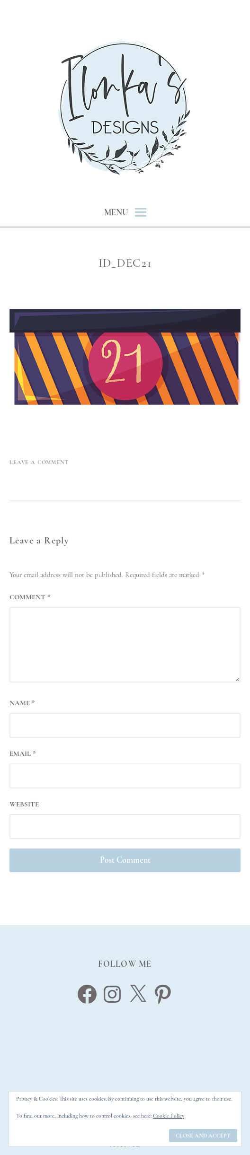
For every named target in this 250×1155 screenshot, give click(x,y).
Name (22, 703)
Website (24, 804)
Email (22, 753)
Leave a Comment (39, 462)
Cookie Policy (168, 1115)
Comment (30, 597)
